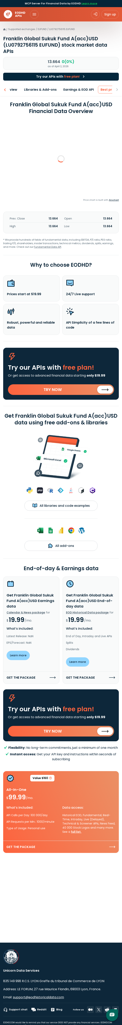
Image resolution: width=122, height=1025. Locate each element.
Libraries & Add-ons (33, 89)
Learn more (89, 3)
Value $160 (42, 778)
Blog (56, 1009)
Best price (101, 89)
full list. (76, 832)
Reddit (38, 1009)
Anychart (114, 200)
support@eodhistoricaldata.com (38, 997)
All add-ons (61, 545)
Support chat (15, 1009)
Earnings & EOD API (71, 89)
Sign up (110, 14)
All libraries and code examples (61, 505)
